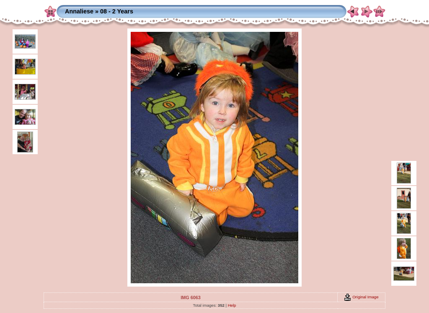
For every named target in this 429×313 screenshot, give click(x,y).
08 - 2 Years (116, 11)
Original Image (361, 297)
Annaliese (79, 11)
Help (232, 305)
